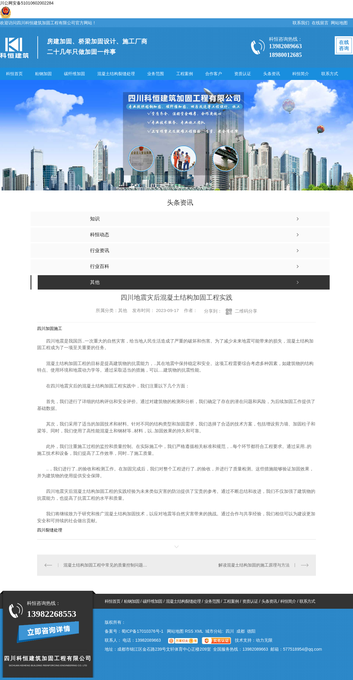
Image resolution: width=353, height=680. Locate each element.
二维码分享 (246, 311)
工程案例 (184, 73)
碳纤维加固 (74, 73)
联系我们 (301, 22)
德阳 (251, 631)
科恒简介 (300, 73)
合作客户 (213, 73)
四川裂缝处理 (49, 530)
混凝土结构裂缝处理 (116, 73)
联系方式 (329, 73)
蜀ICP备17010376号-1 (142, 631)
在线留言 (320, 22)
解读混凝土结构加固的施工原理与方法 (254, 565)
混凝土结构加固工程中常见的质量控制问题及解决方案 (106, 565)
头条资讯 (271, 73)
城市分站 (213, 631)
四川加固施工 (49, 328)
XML (199, 631)
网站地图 (339, 22)
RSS (190, 631)
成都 (240, 631)
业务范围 (155, 73)
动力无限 (264, 640)
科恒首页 (14, 73)
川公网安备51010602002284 (27, 3)
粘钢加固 (43, 73)
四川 (230, 631)
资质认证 (242, 73)
